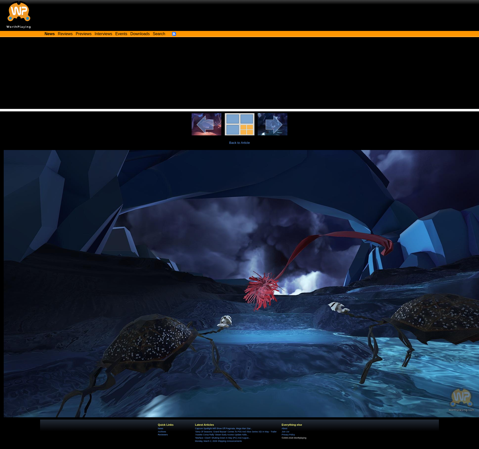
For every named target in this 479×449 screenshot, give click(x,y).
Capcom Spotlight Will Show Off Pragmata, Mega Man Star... (223, 428)
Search (159, 34)
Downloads (140, 34)
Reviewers (163, 434)
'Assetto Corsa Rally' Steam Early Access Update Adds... (222, 434)
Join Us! (285, 431)
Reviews (65, 34)
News (160, 428)
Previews (84, 34)
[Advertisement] (239, 74)
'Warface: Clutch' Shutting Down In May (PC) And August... (222, 438)
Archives (162, 431)
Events (121, 34)
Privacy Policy (288, 434)
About (284, 428)
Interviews (103, 34)
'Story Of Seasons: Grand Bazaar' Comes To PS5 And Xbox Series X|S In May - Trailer (236, 431)
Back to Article (239, 143)
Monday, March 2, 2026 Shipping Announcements (218, 441)
